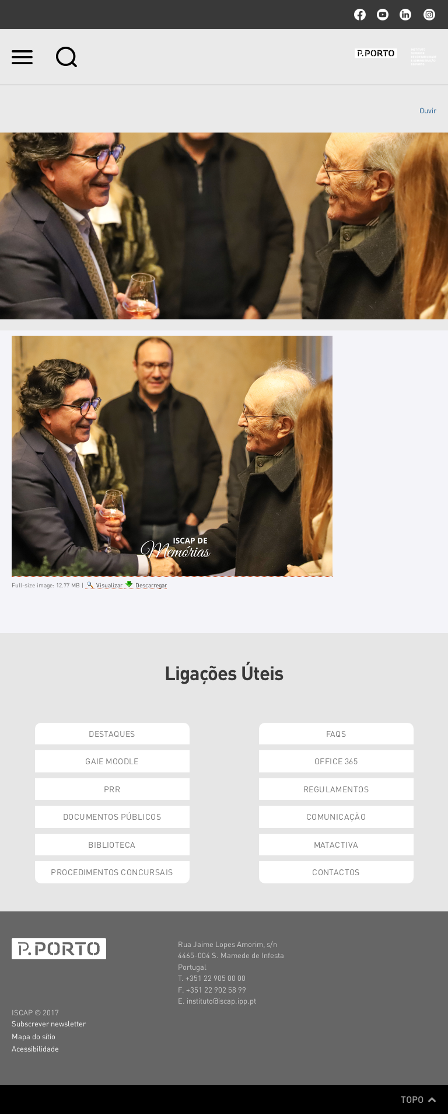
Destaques (112, 733)
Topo (418, 1099)
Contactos (336, 871)
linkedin (405, 14)
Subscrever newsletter (49, 1023)
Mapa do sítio (33, 1036)
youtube (382, 14)
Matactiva (336, 844)
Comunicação (336, 816)
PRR (112, 789)
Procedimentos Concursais (112, 871)
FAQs (336, 733)
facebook (360, 14)
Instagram (428, 14)
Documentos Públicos (112, 816)
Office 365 (336, 761)
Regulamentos (336, 789)
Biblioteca (111, 844)
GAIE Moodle (112, 761)
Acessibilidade (35, 1048)
